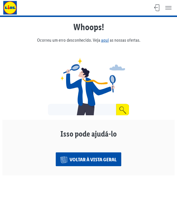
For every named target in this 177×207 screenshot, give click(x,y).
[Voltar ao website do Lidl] (10, 8)
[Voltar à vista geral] (88, 159)
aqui (105, 40)
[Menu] (168, 7)
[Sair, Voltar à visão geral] (157, 7)
